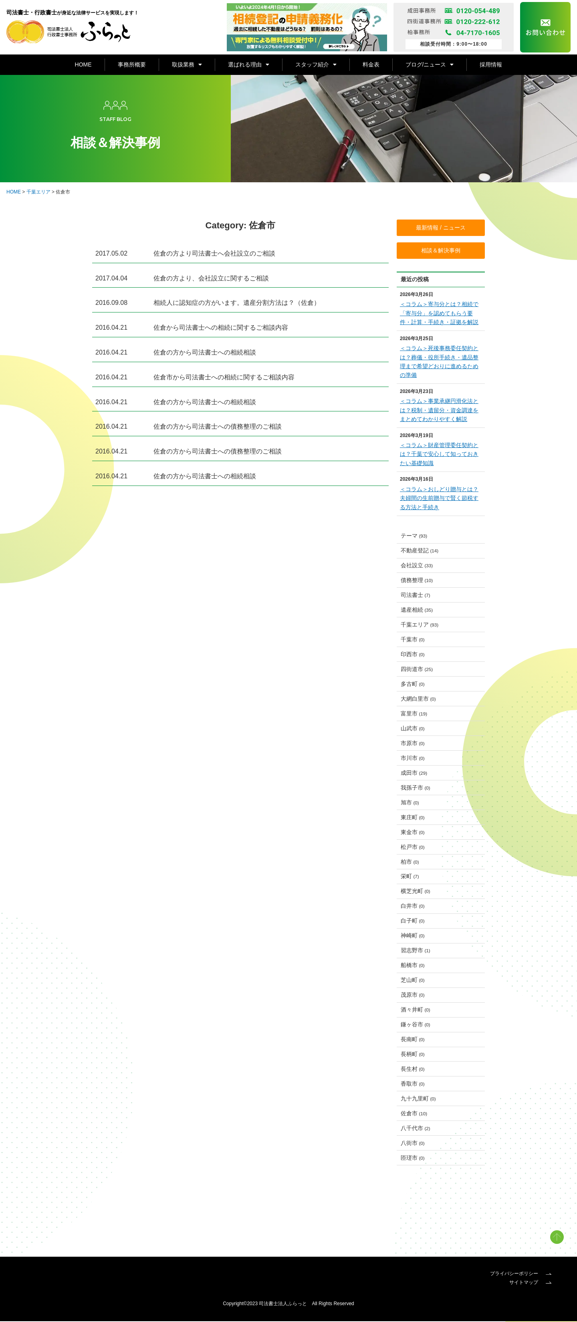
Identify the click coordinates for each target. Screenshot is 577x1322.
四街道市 (417, 670)
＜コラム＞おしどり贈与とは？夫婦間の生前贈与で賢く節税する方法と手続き (439, 498)
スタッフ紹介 (316, 64)
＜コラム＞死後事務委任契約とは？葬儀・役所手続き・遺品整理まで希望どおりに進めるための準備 (439, 362)
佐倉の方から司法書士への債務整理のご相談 (217, 427)
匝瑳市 (413, 1158)
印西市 (413, 655)
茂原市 (413, 995)
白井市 (413, 906)
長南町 (413, 1040)
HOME (83, 64)
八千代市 (415, 1129)
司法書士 (415, 595)
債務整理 (417, 581)
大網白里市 (418, 699)
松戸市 (413, 847)
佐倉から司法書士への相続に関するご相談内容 (220, 328)
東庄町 (413, 817)
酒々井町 (415, 1010)
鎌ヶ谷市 (415, 1025)
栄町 (410, 877)
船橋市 (413, 966)
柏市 (410, 862)
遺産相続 (417, 610)
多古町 (413, 684)
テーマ (414, 536)
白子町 (413, 921)
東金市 (413, 832)
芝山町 (413, 980)
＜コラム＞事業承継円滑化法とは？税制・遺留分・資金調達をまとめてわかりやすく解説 (439, 411)
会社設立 (417, 566)
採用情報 (491, 64)
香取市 (413, 1084)
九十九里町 (418, 1099)
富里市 (414, 714)
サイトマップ (530, 1283)
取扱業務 (187, 64)
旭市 (410, 803)
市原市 (413, 744)
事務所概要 (132, 64)
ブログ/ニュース (430, 64)
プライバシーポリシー (520, 1274)
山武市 (413, 729)
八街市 (413, 1144)
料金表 (371, 64)
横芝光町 (415, 892)
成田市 (414, 773)
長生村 (413, 1069)
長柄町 (413, 1055)
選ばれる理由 (248, 64)
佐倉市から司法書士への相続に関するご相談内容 (224, 377)
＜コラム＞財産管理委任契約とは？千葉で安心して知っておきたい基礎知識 (439, 455)
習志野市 (415, 951)
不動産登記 (420, 551)
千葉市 (413, 640)
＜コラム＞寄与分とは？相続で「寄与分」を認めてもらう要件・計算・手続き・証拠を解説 (439, 314)
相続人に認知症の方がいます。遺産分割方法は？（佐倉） (236, 303)
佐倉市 (414, 1114)
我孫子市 (415, 788)
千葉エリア (38, 192)
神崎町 (413, 936)
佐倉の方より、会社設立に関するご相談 (211, 278)
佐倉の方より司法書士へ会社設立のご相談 (214, 253)
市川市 (413, 759)
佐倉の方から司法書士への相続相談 (204, 353)
